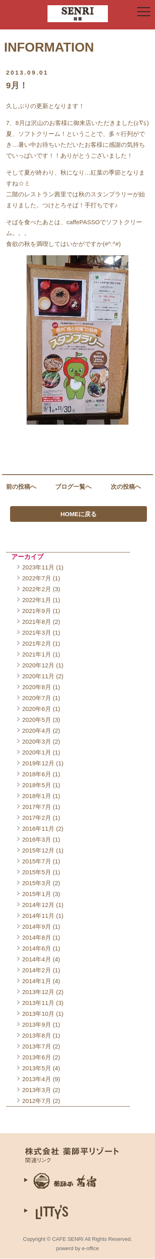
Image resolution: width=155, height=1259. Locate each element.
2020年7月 (36, 697)
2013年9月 (36, 1024)
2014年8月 (36, 937)
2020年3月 (36, 741)
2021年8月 (36, 621)
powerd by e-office (77, 1248)
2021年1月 (36, 654)
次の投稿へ (126, 486)
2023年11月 (38, 567)
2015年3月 (36, 883)
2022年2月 (36, 589)
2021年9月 (36, 610)
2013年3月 (36, 1089)
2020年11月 (38, 676)
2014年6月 (36, 948)
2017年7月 (36, 806)
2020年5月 (36, 719)
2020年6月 (36, 708)
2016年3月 (36, 839)
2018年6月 (36, 774)
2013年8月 (36, 1035)
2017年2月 (36, 817)
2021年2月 (36, 643)
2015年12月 (38, 850)
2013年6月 (36, 1057)
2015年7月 (36, 861)
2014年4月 (36, 959)
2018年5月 (36, 785)
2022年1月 (36, 599)
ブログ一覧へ (73, 486)
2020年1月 (36, 752)
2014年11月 (38, 915)
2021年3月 (36, 632)
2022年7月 (36, 578)
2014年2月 (36, 970)
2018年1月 (36, 795)
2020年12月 (38, 665)
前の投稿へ (21, 486)
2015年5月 (36, 872)
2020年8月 (36, 687)
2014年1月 (36, 981)
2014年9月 (36, 926)
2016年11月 (38, 828)
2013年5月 (36, 1068)
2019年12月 (38, 763)
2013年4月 (36, 1079)
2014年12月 (38, 904)
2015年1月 (36, 893)
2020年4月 (36, 730)
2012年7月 (36, 1100)
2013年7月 (36, 1046)
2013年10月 (38, 1013)
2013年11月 (38, 1002)
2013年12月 (38, 991)
